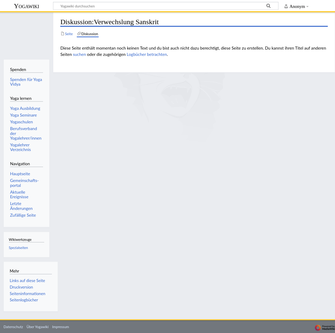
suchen (79, 54)
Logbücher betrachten (147, 54)
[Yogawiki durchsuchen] (165, 6)
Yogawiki (26, 6)
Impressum (60, 327)
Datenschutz (13, 327)
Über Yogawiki (38, 327)
